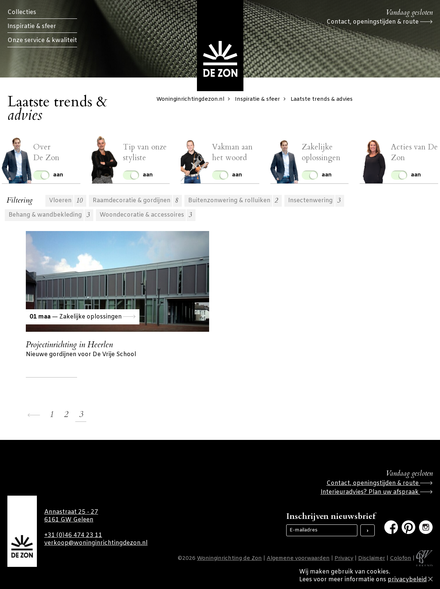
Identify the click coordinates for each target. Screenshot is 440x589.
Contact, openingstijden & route (379, 22)
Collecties (21, 12)
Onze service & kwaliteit (42, 40)
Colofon (400, 558)
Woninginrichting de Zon (229, 558)
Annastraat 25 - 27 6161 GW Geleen (71, 516)
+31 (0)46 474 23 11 (73, 535)
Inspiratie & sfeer (31, 26)
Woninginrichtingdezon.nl (194, 99)
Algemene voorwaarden (298, 558)
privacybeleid (407, 579)
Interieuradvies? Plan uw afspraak (377, 492)
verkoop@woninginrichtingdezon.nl (96, 543)
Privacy (344, 558)
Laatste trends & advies (322, 99)
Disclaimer (371, 558)
